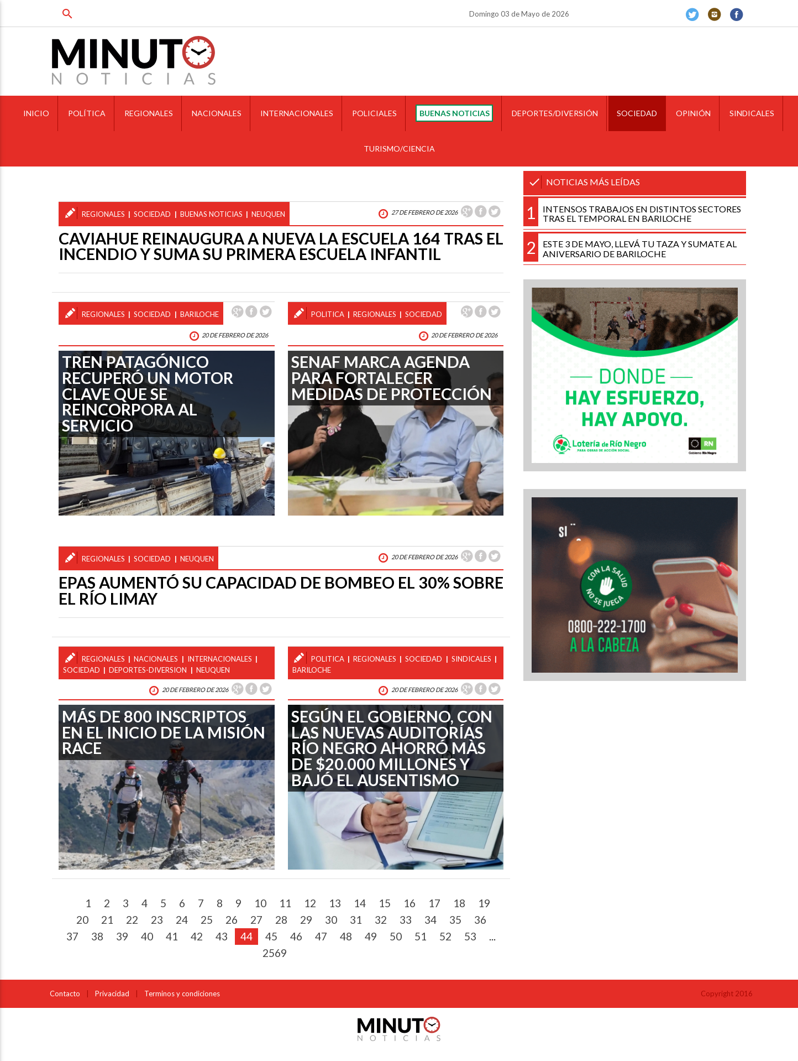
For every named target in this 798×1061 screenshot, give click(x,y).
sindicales (471, 658)
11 (285, 903)
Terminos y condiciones (182, 993)
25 (207, 919)
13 (335, 903)
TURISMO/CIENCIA (399, 148)
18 (459, 903)
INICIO (36, 113)
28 (281, 919)
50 (396, 936)
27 (256, 919)
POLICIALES (374, 113)
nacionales (156, 658)
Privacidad (112, 993)
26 (231, 919)
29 (306, 919)
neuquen (268, 214)
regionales (103, 214)
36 (480, 919)
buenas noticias (211, 214)
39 (122, 936)
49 (371, 936)
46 (296, 936)
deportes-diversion (148, 669)
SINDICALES (751, 113)
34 (430, 919)
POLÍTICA (87, 113)
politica (327, 314)
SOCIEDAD (637, 113)
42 (197, 936)
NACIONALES (217, 113)
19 (484, 903)
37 (72, 936)
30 (331, 919)
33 (406, 919)
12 (310, 903)
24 (182, 919)
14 (360, 903)
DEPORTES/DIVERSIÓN (555, 113)
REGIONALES (148, 113)
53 (470, 936)
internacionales (219, 658)
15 (385, 903)
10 (260, 903)
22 (132, 919)
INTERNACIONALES (296, 113)
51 (420, 936)
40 (147, 936)
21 (107, 919)
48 (346, 936)
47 (321, 936)
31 (356, 919)
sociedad (152, 214)
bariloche (199, 314)
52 (445, 936)
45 (271, 936)
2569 (274, 952)
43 (222, 936)
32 (381, 919)
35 (455, 919)
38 (97, 936)
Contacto (65, 993)
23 (157, 919)
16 (409, 903)
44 (246, 936)
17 (434, 903)
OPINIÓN (693, 113)
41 (172, 936)
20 (82, 919)
